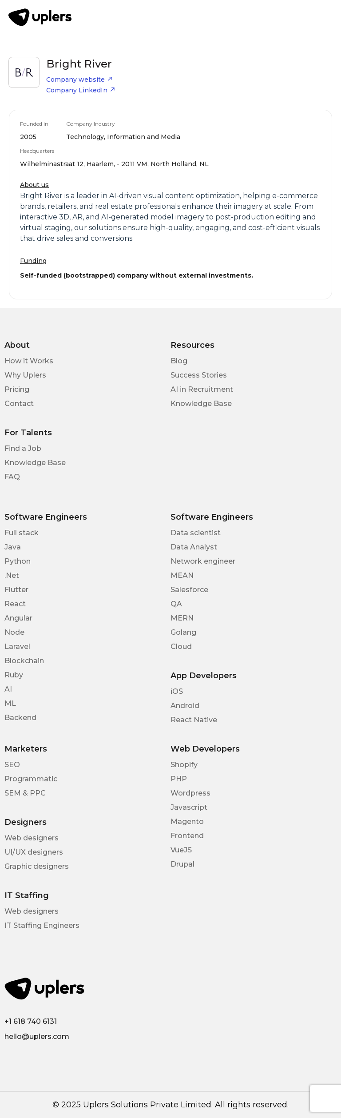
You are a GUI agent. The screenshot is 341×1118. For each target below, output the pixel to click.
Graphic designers (36, 866)
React (15, 604)
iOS (176, 691)
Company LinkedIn (80, 90)
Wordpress (190, 793)
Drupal (182, 864)
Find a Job (22, 448)
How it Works (28, 361)
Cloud (181, 646)
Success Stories (198, 375)
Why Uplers (25, 375)
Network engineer (202, 561)
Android (184, 705)
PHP (178, 779)
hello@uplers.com (36, 1036)
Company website (79, 80)
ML (10, 703)
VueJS (181, 850)
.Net (11, 575)
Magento (187, 821)
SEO (12, 764)
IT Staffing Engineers (41, 925)
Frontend (187, 836)
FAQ (12, 477)
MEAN (182, 575)
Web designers (31, 838)
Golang (183, 632)
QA (176, 604)
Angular (18, 618)
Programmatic (30, 779)
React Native (193, 720)
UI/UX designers (33, 852)
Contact (19, 403)
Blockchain (24, 660)
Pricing (16, 389)
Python (17, 561)
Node (14, 632)
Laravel (17, 646)
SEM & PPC (25, 793)
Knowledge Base (201, 403)
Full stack (21, 533)
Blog (178, 361)
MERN (182, 618)
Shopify (184, 764)
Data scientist (195, 533)
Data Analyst (193, 547)
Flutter (16, 589)
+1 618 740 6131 (30, 1021)
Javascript (188, 807)
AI (8, 689)
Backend (20, 717)
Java (12, 547)
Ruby (13, 675)
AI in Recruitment (201, 389)
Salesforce (189, 589)
